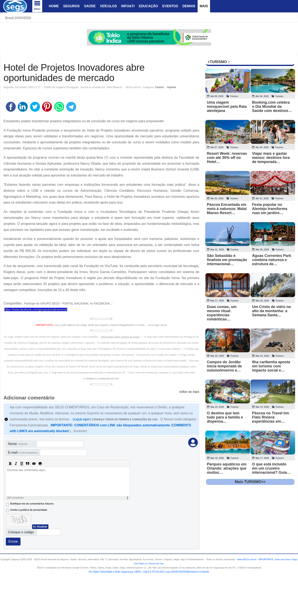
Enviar (13, 541)
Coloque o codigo (21, 532)
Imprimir (171, 87)
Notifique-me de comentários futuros (32, 503)
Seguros (71, 6)
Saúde (90, 6)
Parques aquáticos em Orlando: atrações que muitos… (226, 468)
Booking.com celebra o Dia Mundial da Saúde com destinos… (272, 106)
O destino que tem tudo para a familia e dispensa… (225, 417)
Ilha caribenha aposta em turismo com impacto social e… (271, 366)
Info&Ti (128, 6)
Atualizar (42, 526)
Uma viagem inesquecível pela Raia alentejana (227, 106)
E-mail (23, 452)
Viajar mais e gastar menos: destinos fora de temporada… (271, 157)
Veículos (108, 6)
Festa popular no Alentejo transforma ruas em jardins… (269, 209)
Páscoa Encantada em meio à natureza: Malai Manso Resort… (227, 209)
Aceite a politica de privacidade (28, 509)
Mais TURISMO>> (250, 482)
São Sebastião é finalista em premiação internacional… (227, 260)
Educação (148, 6)
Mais (204, 6)
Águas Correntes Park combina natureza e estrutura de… (271, 260)
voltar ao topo (189, 391)
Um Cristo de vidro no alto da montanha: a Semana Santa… (271, 311)
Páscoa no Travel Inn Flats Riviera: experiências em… (270, 417)
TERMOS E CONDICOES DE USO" (102, 379)
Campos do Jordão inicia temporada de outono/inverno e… (224, 366)
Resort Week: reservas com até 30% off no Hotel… (227, 157)
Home (54, 6)
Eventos (170, 6)
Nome (18, 444)
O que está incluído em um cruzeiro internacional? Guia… (271, 468)
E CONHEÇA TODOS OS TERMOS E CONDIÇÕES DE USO (115, 419)
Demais (188, 6)
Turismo (159, 87)
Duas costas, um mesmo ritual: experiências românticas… (222, 313)
